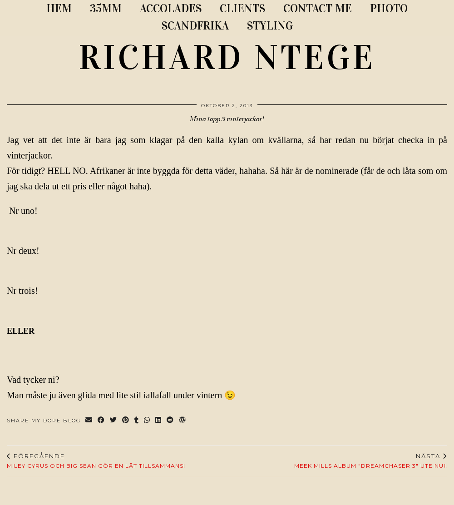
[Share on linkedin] (158, 420)
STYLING (270, 26)
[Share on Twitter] (114, 420)
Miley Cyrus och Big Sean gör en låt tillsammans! (96, 461)
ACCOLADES (171, 8)
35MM (106, 8)
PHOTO (389, 8)
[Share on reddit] (170, 420)
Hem (59, 8)
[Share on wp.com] (183, 420)
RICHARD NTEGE (227, 58)
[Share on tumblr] (137, 420)
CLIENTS (242, 8)
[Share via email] (89, 420)
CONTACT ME (317, 8)
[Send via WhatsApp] (147, 420)
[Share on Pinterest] (126, 420)
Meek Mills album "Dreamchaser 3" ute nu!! (370, 461)
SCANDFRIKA (195, 26)
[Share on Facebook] (101, 420)
